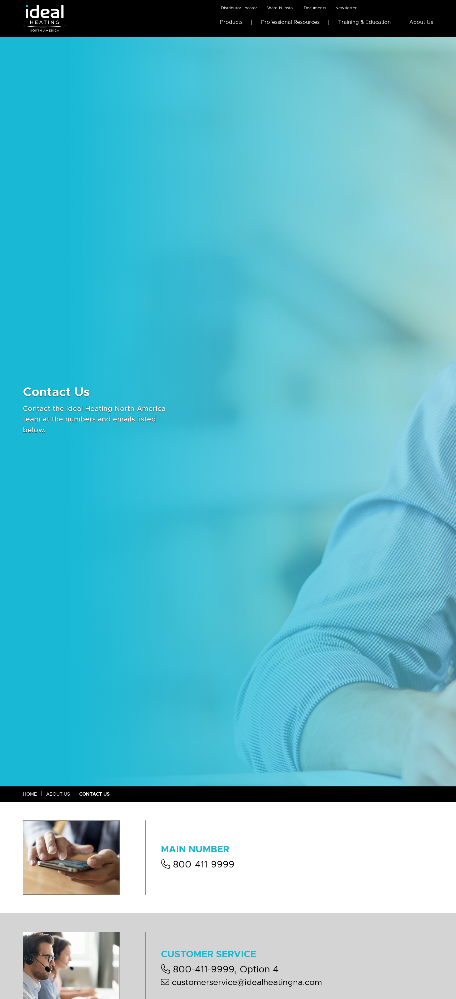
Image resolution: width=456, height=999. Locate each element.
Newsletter (346, 8)
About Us (421, 22)
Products (231, 22)
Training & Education (364, 22)
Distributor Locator (239, 8)
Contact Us (94, 794)
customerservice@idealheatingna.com (241, 982)
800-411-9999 (197, 864)
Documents (315, 8)
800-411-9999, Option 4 (220, 969)
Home (30, 794)
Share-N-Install (280, 8)
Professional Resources (290, 22)
